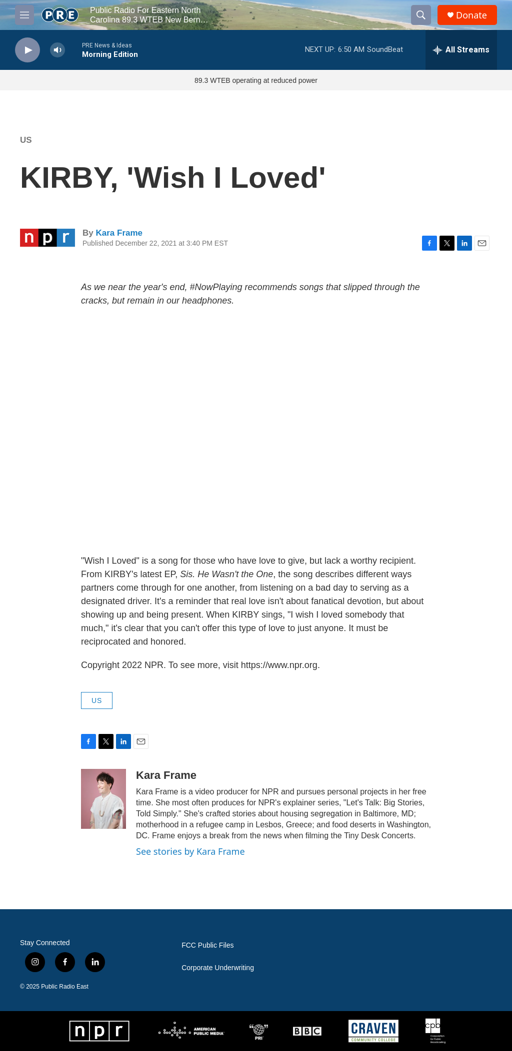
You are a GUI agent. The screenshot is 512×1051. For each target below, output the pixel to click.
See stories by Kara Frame (190, 851)
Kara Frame (119, 233)
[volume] (57, 50)
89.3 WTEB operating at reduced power (256, 80)
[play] (28, 50)
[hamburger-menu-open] (24, 15)
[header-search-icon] (421, 15)
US (26, 140)
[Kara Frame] (103, 799)
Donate (471, 15)
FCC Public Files (208, 945)
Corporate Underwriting (218, 968)
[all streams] (461, 50)
